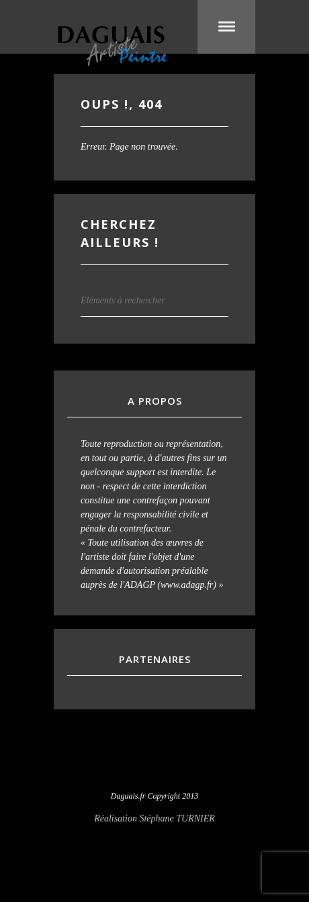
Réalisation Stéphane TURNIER (154, 818)
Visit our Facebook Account (154, 762)
